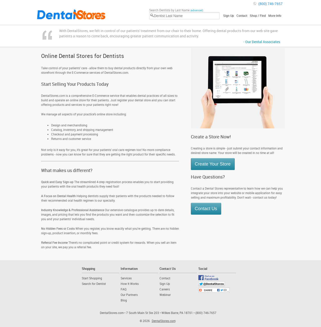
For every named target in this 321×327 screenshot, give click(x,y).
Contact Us (206, 208)
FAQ (123, 289)
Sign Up (228, 16)
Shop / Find (258, 16)
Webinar (165, 295)
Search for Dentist (94, 284)
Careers (164, 289)
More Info (274, 16)
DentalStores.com (164, 321)
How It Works (130, 284)
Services (126, 278)
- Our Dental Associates (261, 41)
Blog (124, 300)
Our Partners (129, 295)
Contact (241, 16)
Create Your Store (213, 164)
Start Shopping (92, 278)
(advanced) (196, 10)
